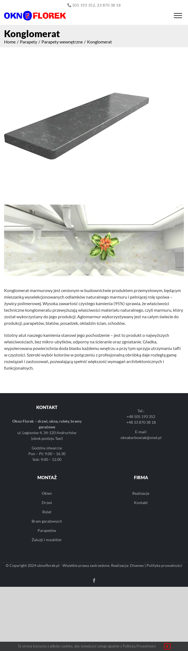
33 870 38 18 (109, 5)
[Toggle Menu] (178, 15)
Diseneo (137, 565)
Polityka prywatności (164, 565)
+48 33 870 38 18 (141, 422)
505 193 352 (83, 5)
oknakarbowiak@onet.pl (141, 437)
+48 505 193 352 (141, 416)
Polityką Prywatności (139, 646)
